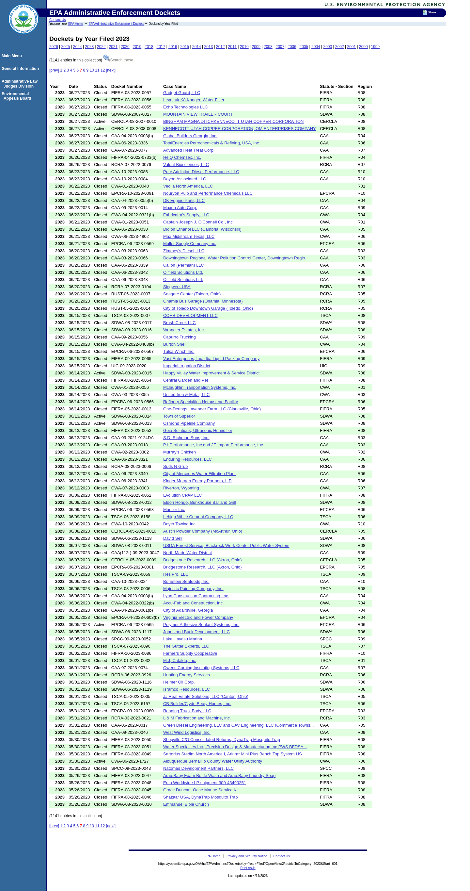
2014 (196, 46)
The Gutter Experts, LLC (186, 646)
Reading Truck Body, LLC (187, 710)
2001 (351, 46)
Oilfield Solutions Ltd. (183, 272)
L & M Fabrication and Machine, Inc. (197, 718)
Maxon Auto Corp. (180, 207)
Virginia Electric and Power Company (198, 617)
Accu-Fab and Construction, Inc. (193, 603)
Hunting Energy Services (186, 674)
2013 (208, 46)
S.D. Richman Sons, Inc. (186, 437)
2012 (220, 46)
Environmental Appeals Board (17, 96)
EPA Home (75, 23)
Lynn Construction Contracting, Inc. (196, 595)
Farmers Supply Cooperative (190, 653)
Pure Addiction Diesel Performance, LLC (201, 171)
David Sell (172, 538)
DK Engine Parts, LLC (184, 200)
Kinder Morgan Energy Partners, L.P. (197, 480)
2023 (89, 46)
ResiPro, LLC (175, 574)
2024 (77, 46)
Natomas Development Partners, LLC (198, 768)
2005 (304, 46)
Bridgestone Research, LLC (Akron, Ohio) (202, 559)
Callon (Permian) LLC (183, 265)
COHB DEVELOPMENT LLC (190, 315)
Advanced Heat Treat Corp (188, 150)
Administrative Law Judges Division (21, 83)
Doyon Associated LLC (184, 178)
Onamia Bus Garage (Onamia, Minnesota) (203, 301)
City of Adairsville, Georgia (188, 610)
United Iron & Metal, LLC (186, 394)
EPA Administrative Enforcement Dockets (116, 23)
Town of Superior (179, 416)
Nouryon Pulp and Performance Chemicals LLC (208, 193)
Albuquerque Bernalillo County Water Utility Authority (212, 761)
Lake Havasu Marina (182, 638)
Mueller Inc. (174, 509)
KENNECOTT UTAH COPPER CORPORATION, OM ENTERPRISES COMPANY (239, 128)
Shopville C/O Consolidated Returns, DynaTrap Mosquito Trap (221, 739)
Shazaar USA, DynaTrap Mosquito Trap (200, 797)
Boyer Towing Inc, (179, 523)
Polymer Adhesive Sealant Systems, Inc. (201, 624)
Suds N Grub (175, 466)
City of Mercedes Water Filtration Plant (199, 473)
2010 (244, 46)
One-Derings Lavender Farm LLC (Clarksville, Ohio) (212, 408)
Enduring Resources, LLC (187, 459)
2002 (339, 46)
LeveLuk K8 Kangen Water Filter (193, 99)
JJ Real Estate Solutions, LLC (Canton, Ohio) (205, 696)
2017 (161, 46)
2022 (101, 46)
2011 (232, 46)
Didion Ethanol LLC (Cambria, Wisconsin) (202, 229)
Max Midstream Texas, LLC (188, 236)
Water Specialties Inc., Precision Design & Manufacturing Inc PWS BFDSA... (235, 746)
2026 (53, 46)
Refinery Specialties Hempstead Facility (200, 401)
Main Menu (13, 56)
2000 (363, 46)
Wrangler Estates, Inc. (184, 329)
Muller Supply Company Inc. (189, 243)
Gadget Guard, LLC (181, 92)
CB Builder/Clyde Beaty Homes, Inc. (197, 703)
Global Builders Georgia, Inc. (190, 135)
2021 (113, 46)
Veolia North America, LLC (188, 186)
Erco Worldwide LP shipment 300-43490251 (204, 782)
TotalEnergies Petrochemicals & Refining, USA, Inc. (211, 142)
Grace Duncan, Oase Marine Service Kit (201, 789)
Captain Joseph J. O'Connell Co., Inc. (198, 222)
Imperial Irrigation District (186, 365)
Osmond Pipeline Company (189, 423)
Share (432, 12)
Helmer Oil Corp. (179, 682)
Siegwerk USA (177, 286)
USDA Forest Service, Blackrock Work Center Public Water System (226, 545)
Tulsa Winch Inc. (179, 351)
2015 (184, 46)
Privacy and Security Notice (247, 856)
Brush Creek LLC (179, 322)
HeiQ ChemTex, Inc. (182, 157)
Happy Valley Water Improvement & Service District (211, 373)
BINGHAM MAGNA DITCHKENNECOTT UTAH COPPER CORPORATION (233, 121)
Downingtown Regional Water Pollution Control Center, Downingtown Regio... (235, 258)
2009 (256, 46)
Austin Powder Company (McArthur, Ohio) (202, 531)
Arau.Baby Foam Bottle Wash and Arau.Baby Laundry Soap (219, 775)
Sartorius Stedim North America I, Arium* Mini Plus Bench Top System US (232, 753)
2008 (268, 46)
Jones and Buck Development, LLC (196, 631)
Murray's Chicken (179, 452)
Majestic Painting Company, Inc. (193, 588)
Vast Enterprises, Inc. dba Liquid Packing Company (211, 358)
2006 (292, 46)
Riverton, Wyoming (181, 488)
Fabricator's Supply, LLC (186, 214)
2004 (315, 46)
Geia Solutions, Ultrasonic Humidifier (197, 430)
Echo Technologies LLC (185, 107)
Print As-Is (247, 868)
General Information (21, 68)
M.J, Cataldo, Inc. (179, 660)
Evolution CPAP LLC (182, 495)
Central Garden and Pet (185, 380)
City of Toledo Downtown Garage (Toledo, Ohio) (208, 308)
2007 (280, 46)
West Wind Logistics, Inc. (187, 732)
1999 (375, 46)
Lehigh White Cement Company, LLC (198, 516)
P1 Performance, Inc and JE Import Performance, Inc (213, 444)
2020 (125, 46)
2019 (137, 46)
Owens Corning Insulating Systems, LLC (201, 667)
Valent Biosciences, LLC (186, 164)
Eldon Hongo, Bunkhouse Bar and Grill (199, 502)
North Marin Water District (187, 552)
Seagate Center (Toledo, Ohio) (192, 293)
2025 (65, 46)
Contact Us (57, 20)
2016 (172, 46)
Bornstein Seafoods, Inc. (186, 581)
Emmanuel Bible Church (186, 804)
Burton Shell (174, 344)
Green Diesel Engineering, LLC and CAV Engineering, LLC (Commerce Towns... (238, 725)
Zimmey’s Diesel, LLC (183, 250)
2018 (149, 46)
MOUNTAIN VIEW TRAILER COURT (198, 114)
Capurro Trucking (179, 337)
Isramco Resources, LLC (186, 689)
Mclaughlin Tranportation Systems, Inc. (199, 387)
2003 (327, 46)
